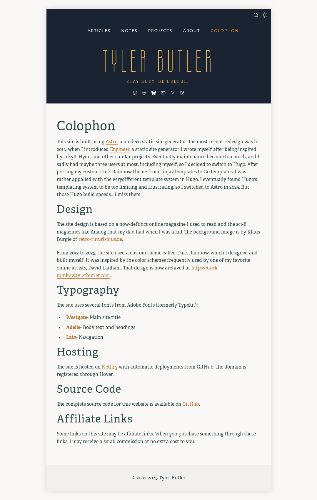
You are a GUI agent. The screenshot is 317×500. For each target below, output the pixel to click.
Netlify (110, 367)
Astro (112, 142)
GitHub (190, 404)
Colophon (225, 30)
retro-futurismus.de (100, 239)
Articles (99, 30)
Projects (160, 30)
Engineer (119, 149)
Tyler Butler (158, 61)
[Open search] (256, 15)
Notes (129, 30)
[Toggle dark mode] (264, 15)
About (191, 30)
